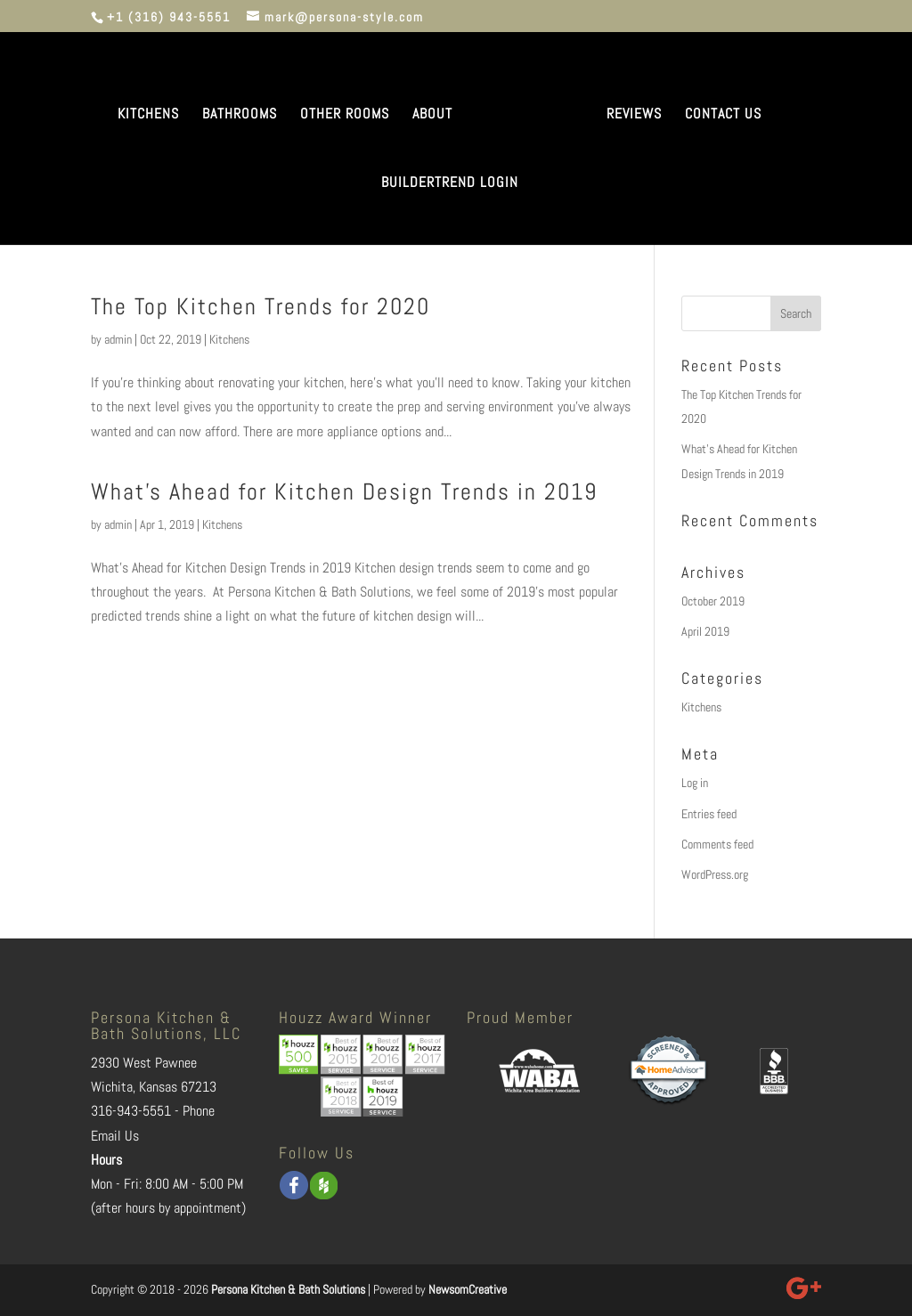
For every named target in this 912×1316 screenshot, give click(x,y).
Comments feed (717, 844)
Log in (694, 783)
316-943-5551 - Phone (153, 1110)
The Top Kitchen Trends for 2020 (260, 306)
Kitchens (229, 339)
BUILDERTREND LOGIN (449, 183)
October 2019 (713, 601)
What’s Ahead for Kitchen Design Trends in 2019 (344, 492)
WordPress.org (714, 874)
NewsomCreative (467, 1289)
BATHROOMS (239, 115)
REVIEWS (634, 115)
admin (118, 339)
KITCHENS (148, 115)
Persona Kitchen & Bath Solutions (288, 1289)
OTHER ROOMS (344, 115)
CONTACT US (723, 115)
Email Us (115, 1135)
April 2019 (705, 631)
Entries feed (709, 814)
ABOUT (432, 115)
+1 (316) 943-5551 (169, 17)
